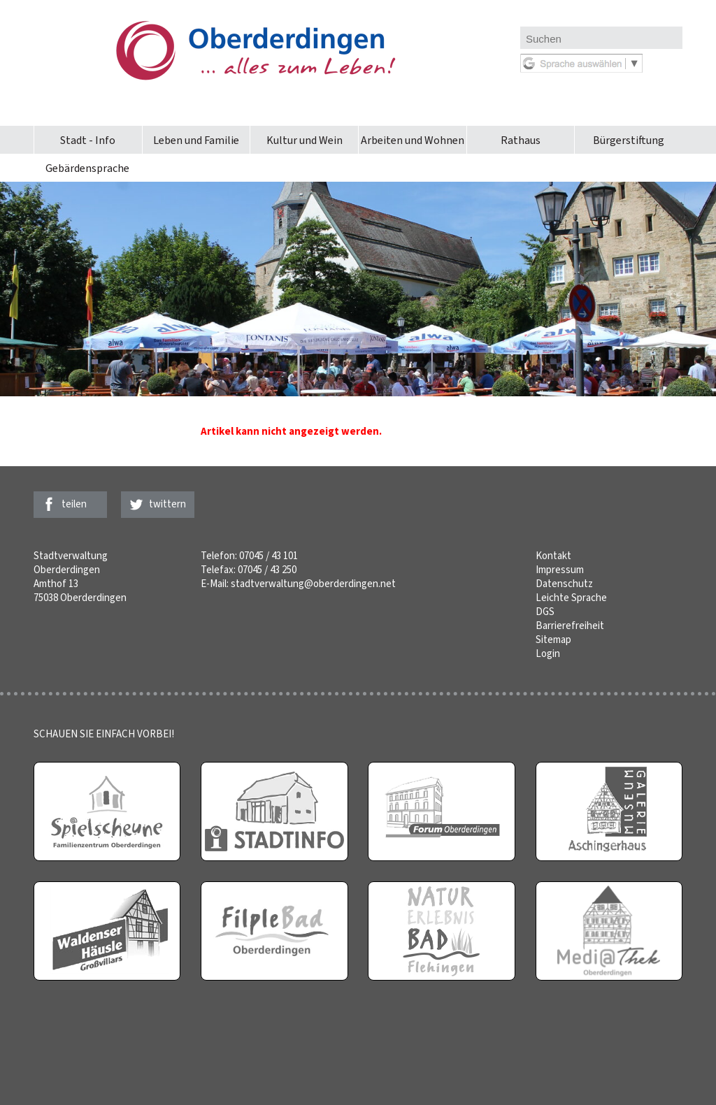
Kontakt (553, 556)
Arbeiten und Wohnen (412, 140)
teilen (74, 504)
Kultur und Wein (304, 140)
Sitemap (553, 640)
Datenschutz (564, 584)
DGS (545, 612)
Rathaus (520, 140)
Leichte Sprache (571, 598)
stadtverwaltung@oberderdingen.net (313, 584)
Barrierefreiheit (570, 626)
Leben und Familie (196, 140)
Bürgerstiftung (628, 140)
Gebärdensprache (87, 168)
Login (548, 653)
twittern (167, 504)
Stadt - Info (87, 140)
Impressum (560, 570)
